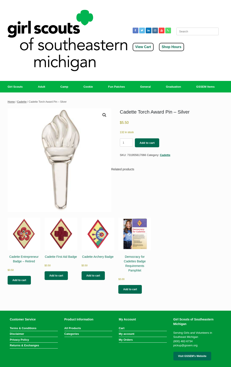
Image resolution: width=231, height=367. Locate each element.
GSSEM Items (205, 86)
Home (11, 101)
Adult (41, 86)
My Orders (126, 339)
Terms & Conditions (23, 328)
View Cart (143, 47)
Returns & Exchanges (24, 345)
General (145, 86)
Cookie (88, 86)
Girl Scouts (15, 86)
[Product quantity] (126, 142)
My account (126, 333)
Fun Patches (116, 86)
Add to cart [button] (19, 280)
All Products (72, 328)
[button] (104, 115)
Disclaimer (17, 333)
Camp (64, 86)
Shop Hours (171, 47)
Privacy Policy (19, 339)
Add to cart (147, 142)
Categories (71, 333)
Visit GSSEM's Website (192, 356)
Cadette (22, 101)
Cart (121, 328)
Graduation (173, 86)
